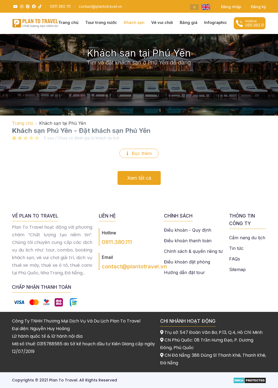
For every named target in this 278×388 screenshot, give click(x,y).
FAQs (234, 259)
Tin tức (236, 248)
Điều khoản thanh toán (187, 240)
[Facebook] (33, 6)
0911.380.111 (117, 242)
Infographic (215, 22)
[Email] (100, 6)
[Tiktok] (39, 6)
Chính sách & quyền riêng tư (193, 251)
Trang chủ (22, 123)
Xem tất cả (139, 178)
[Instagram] (21, 6)
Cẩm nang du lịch (247, 237)
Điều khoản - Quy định (187, 230)
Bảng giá (188, 22)
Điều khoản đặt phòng (187, 262)
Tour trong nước (101, 22)
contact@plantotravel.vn (134, 266)
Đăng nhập (231, 6)
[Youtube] (15, 6)
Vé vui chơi (162, 22)
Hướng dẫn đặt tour (184, 272)
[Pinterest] (27, 6)
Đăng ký (258, 6)
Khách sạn (134, 22)
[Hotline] (60, 6)
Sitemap (237, 269)
